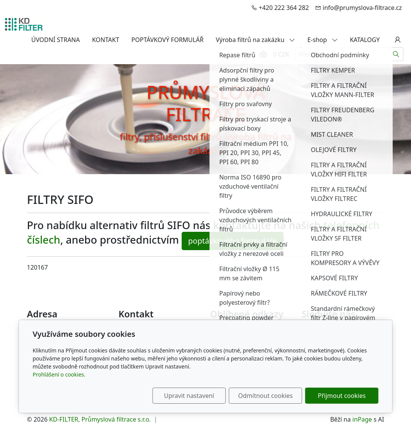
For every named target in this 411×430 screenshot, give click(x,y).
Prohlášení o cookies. (59, 374)
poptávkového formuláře (232, 241)
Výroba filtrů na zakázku (255, 40)
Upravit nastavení (189, 395)
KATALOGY (365, 40)
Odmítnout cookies (265, 395)
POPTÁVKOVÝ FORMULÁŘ (167, 40)
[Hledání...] (342, 54)
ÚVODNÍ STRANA (55, 40)
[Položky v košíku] (263, 54)
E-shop (322, 40)
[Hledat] (396, 54)
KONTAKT (105, 40)
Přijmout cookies (342, 395)
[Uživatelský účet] (397, 39)
